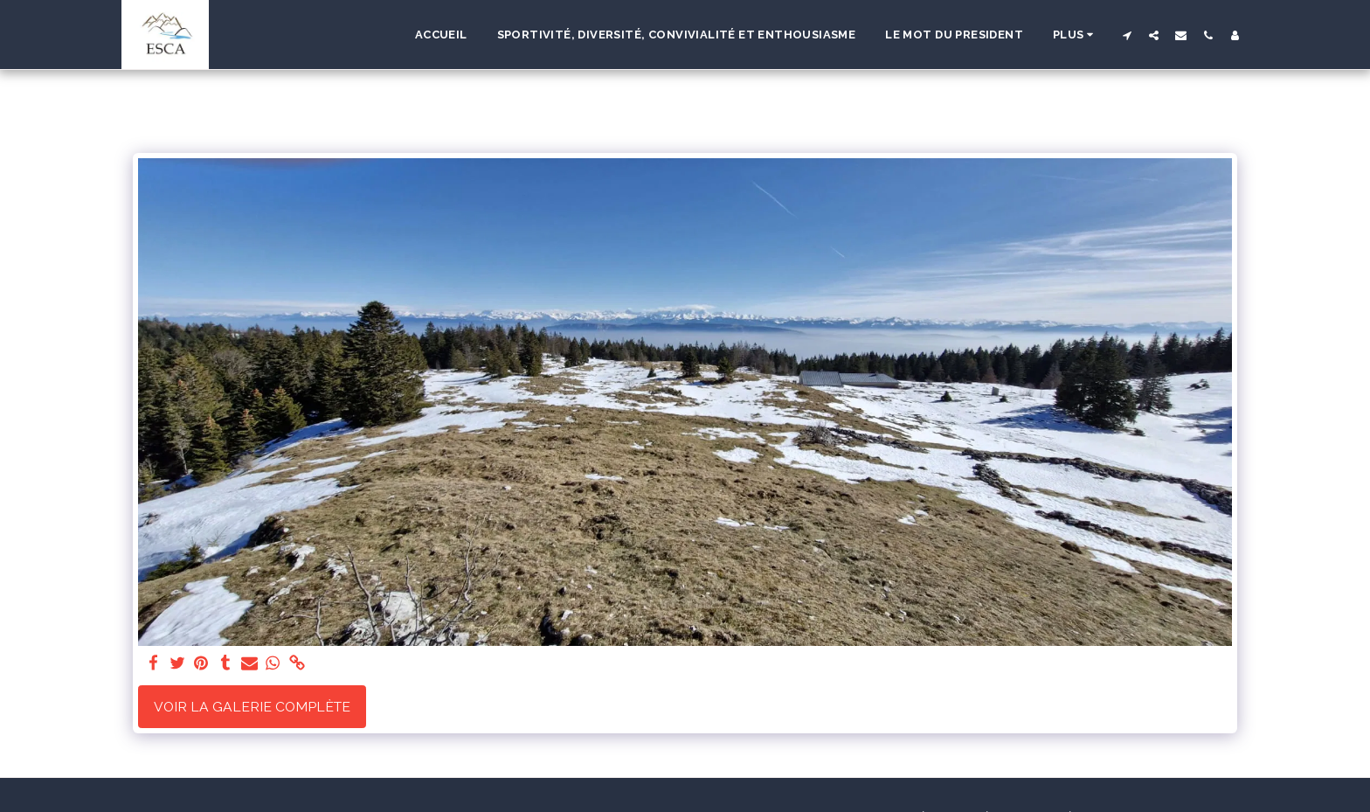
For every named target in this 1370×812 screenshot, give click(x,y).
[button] (1126, 35)
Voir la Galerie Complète (252, 706)
